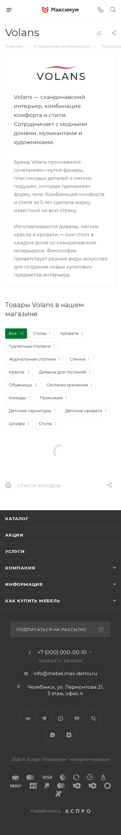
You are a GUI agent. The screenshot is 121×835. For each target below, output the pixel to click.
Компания (20, 567)
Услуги (15, 551)
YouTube (60, 718)
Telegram (44, 718)
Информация (24, 584)
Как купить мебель (32, 600)
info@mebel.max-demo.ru (65, 673)
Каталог (17, 518)
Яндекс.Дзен (69, 735)
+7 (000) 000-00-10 (62, 652)
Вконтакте (28, 718)
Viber (93, 718)
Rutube (77, 718)
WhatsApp (52, 735)
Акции (14, 535)
